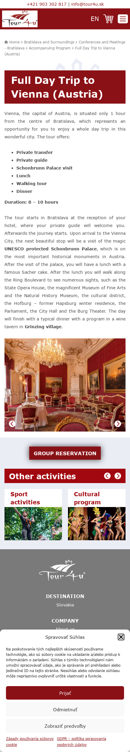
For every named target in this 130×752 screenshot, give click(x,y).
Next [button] (117, 423)
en (95, 18)
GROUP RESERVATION (65, 453)
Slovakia (65, 604)
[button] (121, 637)
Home (14, 42)
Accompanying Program (50, 48)
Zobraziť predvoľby (65, 726)
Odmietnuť (65, 709)
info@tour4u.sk (87, 4)
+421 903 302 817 (46, 4)
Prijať (65, 693)
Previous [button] (12, 423)
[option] (65, 384)
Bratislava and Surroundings (49, 42)
